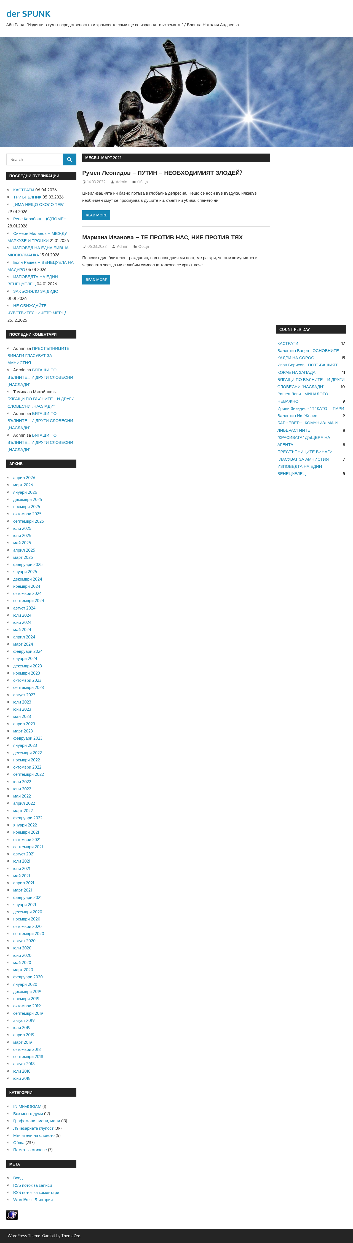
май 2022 (22, 796)
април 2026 (24, 477)
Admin (121, 181)
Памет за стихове (30, 1149)
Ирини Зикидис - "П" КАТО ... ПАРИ (310, 408)
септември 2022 (28, 774)
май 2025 (22, 542)
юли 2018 (22, 1071)
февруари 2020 (28, 976)
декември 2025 (27, 499)
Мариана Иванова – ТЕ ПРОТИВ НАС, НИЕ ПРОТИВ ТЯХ (165, 237)
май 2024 (22, 629)
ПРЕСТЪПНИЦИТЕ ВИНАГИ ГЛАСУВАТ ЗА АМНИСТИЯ (38, 356)
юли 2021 (21, 861)
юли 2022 (22, 781)
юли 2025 (22, 528)
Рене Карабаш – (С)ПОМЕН (39, 218)
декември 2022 (27, 752)
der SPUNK (29, 13)
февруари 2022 (27, 817)
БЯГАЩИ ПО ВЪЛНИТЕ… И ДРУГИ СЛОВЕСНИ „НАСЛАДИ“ (40, 377)
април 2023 (24, 723)
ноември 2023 (26, 673)
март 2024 (23, 644)
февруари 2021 (27, 897)
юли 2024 (22, 615)
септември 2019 (28, 1013)
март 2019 (22, 1042)
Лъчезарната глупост (33, 1128)
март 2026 (23, 484)
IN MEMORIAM (27, 1106)
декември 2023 (27, 666)
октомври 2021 (27, 839)
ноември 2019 (26, 998)
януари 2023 (25, 745)
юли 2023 (22, 702)
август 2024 (24, 608)
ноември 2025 (26, 506)
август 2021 (23, 854)
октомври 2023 (27, 680)
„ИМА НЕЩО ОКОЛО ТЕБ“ (39, 204)
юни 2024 (22, 622)
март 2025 (23, 557)
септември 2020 (28, 933)
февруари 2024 (28, 651)
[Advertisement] (311, 236)
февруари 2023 (27, 738)
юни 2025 (22, 535)
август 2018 (24, 1063)
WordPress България (33, 1199)
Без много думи (28, 1113)
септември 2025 (28, 521)
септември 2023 (28, 687)
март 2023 (23, 731)
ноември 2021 (26, 832)
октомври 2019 (27, 1005)
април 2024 (24, 637)
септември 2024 (28, 600)
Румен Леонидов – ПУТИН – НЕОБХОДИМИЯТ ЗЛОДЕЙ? (165, 172)
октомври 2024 (27, 593)
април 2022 (24, 803)
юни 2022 (22, 788)
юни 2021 (21, 868)
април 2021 (23, 882)
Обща (142, 181)
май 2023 (22, 716)
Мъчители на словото (34, 1135)
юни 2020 (22, 955)
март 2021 (22, 890)
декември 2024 (27, 579)
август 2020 (24, 940)
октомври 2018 (27, 1049)
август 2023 (24, 694)
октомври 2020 (27, 926)
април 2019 (23, 1034)
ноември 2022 (26, 760)
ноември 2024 (26, 586)
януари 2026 (25, 492)
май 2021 (21, 875)
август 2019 (24, 1020)
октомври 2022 (27, 767)
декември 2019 (27, 991)
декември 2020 (27, 911)
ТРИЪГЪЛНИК (27, 197)
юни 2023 (22, 709)
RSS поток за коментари (36, 1192)
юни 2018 (22, 1078)
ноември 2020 (26, 919)
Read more (96, 215)
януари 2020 (25, 984)
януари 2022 (25, 825)
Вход (18, 1177)
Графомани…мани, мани (36, 1120)
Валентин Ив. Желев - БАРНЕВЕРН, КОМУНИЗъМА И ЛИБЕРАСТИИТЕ (307, 423)
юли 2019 (22, 1027)
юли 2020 (22, 948)
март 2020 (23, 969)
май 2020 (22, 962)
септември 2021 (28, 846)
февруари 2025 (28, 564)
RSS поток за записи (32, 1185)
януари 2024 (25, 658)
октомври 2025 (27, 513)
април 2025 (24, 550)
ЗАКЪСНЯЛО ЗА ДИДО (35, 291)
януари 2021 (24, 904)
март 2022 (23, 810)
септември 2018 (28, 1056)
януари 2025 (25, 571)
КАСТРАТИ (23, 189)
